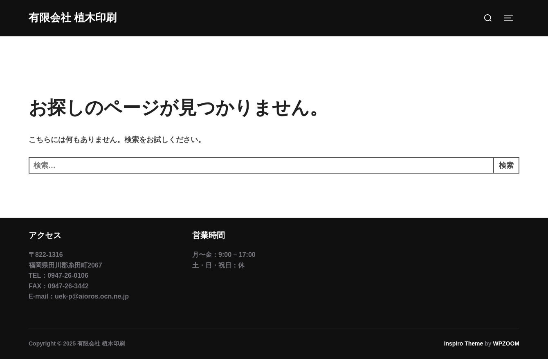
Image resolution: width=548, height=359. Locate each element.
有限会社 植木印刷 (73, 18)
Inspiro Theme (463, 343)
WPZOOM (506, 343)
